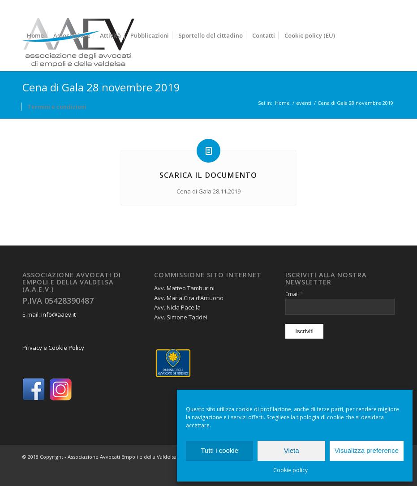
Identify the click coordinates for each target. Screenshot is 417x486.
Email (294, 294)
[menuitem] (35, 35)
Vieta (291, 450)
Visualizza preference (367, 450)
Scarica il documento (208, 175)
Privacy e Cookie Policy (53, 348)
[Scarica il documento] (208, 151)
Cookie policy (290, 470)
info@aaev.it (58, 314)
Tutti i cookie (219, 450)
